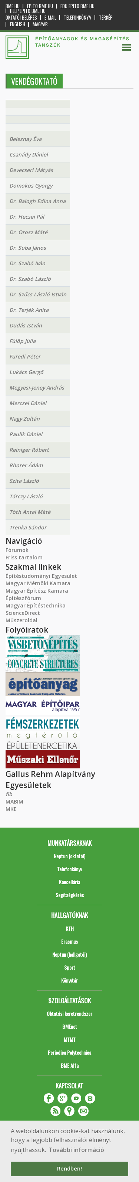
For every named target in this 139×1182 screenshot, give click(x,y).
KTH (70, 928)
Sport (69, 967)
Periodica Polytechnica (69, 1052)
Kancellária (69, 882)
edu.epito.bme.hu (77, 6)
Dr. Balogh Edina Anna (37, 201)
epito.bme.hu (40, 6)
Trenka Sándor (27, 527)
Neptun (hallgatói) (69, 954)
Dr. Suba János (27, 247)
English (17, 24)
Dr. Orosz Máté (28, 232)
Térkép (106, 17)
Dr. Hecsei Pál (26, 216)
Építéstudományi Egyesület (41, 575)
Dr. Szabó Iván (27, 263)
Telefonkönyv (78, 17)
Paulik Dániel (25, 434)
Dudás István (25, 325)
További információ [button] (76, 1150)
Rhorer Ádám (26, 465)
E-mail (50, 17)
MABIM (14, 801)
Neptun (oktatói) (69, 856)
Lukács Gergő (26, 372)
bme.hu (13, 6)
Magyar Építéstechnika (36, 605)
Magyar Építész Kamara (37, 590)
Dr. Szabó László (30, 278)
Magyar (40, 24)
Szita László (24, 480)
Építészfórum (23, 598)
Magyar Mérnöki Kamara (38, 583)
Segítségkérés (70, 895)
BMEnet (69, 1026)
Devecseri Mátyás (31, 170)
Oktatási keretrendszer (69, 1013)
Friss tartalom (24, 557)
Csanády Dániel (28, 154)
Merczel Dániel (27, 403)
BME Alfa (70, 1065)
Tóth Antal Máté (29, 511)
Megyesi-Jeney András (36, 387)
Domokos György (30, 185)
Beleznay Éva (25, 138)
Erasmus (69, 941)
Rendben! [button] (69, 1168)
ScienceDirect (23, 612)
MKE (11, 808)
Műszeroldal (21, 620)
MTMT (70, 1039)
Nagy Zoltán (24, 418)
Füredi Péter (24, 356)
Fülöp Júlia (22, 340)
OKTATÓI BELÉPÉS (21, 17)
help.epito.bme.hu (28, 11)
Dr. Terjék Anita (29, 309)
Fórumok (17, 549)
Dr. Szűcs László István (37, 294)
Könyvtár (69, 980)
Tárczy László (26, 496)
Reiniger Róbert (29, 449)
